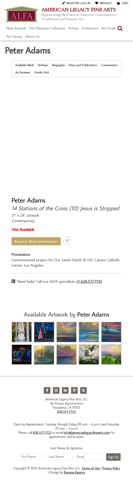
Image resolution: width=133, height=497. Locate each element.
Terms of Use (91, 468)
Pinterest (74, 390)
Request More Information (36, 241)
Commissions (109, 65)
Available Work (24, 65)
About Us (32, 36)
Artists (73, 28)
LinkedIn (65, 390)
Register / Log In (78, 3)
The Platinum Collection (47, 28)
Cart (125, 3)
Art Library (14, 36)
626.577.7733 (66, 412)
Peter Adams (28, 200)
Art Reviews (22, 72)
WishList (106, 3)
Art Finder (108, 28)
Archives (43, 65)
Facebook (47, 390)
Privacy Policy (111, 468)
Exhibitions (90, 28)
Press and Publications (83, 65)
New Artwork (16, 28)
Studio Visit (41, 72)
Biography (58, 65)
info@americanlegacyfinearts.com (87, 432)
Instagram (56, 390)
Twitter (83, 390)
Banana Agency (74, 472)
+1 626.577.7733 (89, 281)
